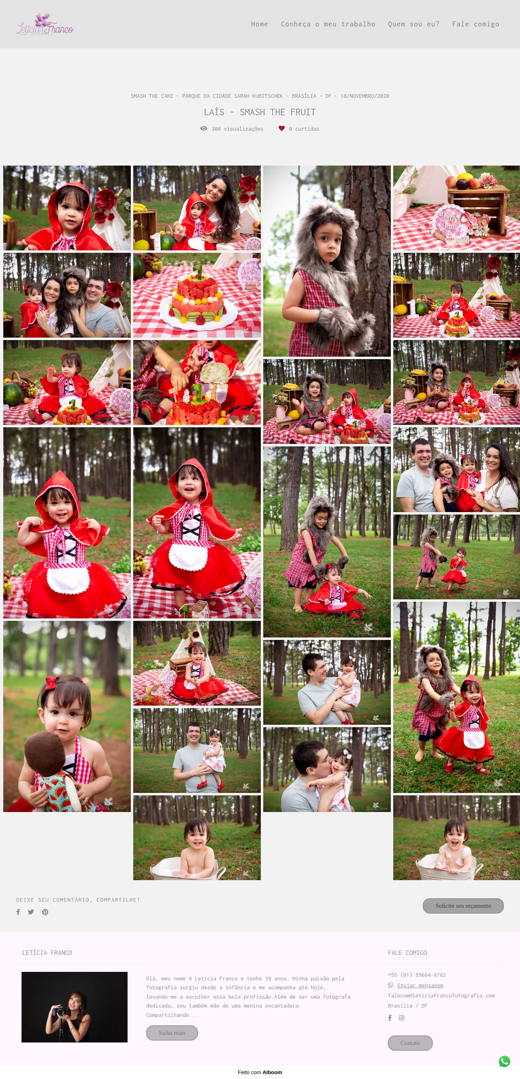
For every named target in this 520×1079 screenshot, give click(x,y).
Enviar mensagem (421, 985)
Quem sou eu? (414, 24)
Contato (410, 1043)
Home (260, 24)
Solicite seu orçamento (463, 905)
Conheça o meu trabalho (328, 24)
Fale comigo (476, 24)
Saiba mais (172, 1032)
